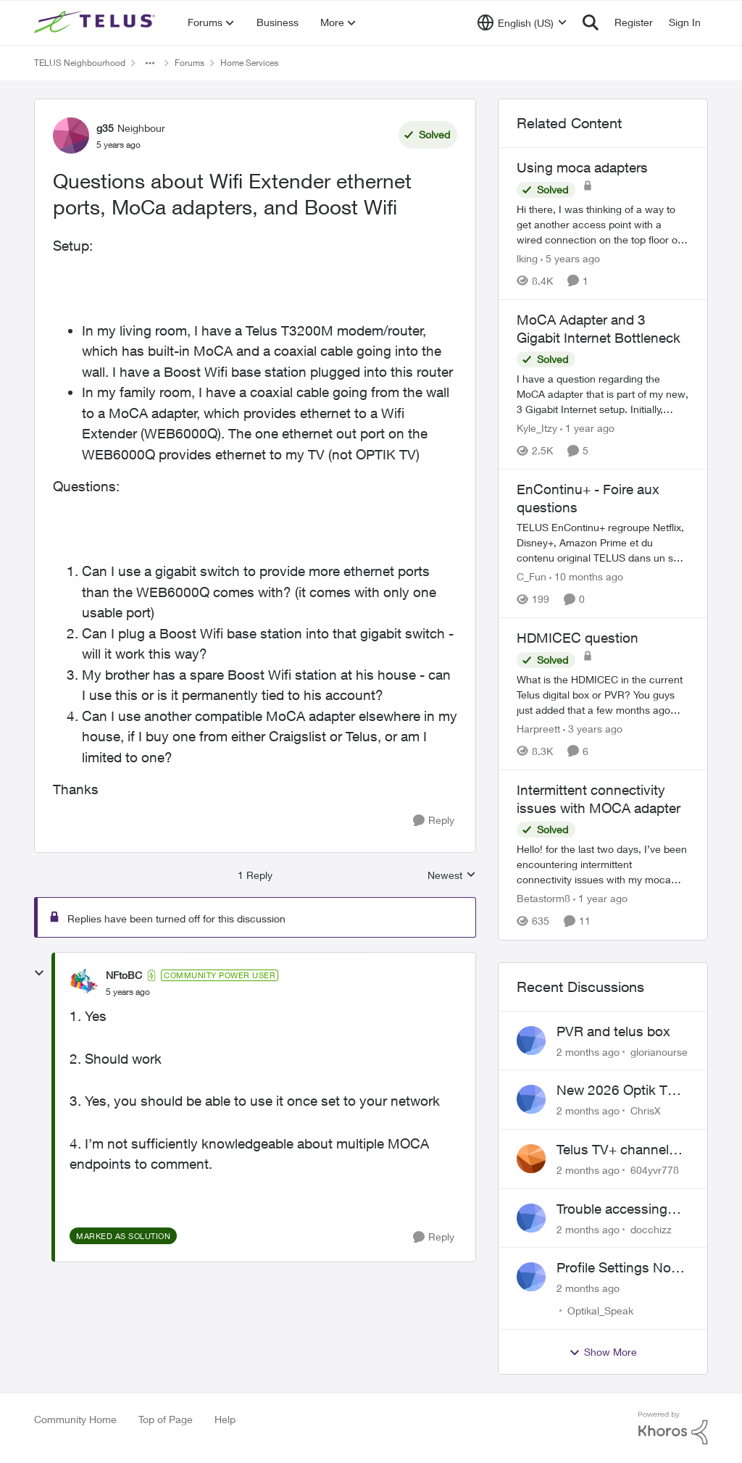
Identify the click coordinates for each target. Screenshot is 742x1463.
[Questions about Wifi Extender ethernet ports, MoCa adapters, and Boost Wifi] (128, 992)
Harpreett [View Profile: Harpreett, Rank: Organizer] (538, 728)
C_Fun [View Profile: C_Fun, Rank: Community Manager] (531, 576)
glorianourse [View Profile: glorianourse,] (659, 1051)
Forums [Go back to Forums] (189, 62)
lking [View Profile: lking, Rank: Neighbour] (527, 258)
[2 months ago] (588, 1051)
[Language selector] (522, 22)
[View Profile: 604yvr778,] (531, 1158)
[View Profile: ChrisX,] (531, 1099)
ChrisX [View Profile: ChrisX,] (645, 1110)
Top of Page (165, 1419)
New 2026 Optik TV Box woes (616, 1090)
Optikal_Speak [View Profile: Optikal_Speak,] (600, 1310)
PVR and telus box (613, 1031)
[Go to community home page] (96, 22)
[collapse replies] (39, 973)
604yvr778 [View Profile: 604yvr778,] (654, 1170)
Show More (603, 1352)
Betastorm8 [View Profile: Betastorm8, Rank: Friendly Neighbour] (543, 899)
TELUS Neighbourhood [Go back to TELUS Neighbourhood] (79, 62)
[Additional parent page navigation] (150, 63)
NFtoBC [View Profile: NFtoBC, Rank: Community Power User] (124, 975)
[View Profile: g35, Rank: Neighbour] (71, 135)
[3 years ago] (592, 728)
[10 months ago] (586, 576)
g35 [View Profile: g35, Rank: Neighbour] (105, 128)
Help (224, 1419)
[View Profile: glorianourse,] (531, 1040)
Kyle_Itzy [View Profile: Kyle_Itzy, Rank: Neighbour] (537, 428)
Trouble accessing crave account (611, 1209)
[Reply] (433, 820)
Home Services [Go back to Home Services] (249, 62)
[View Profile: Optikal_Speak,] (531, 1276)
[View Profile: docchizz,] (531, 1218)
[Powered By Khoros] (673, 1428)
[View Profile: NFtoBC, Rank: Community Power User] (84, 983)
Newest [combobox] (452, 876)
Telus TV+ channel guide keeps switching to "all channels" (612, 1150)
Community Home (75, 1419)
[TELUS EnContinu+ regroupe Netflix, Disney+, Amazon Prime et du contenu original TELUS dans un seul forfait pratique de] (603, 542)
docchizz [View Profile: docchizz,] (651, 1228)
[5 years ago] (570, 258)
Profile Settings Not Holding (615, 1268)
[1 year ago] (587, 427)
